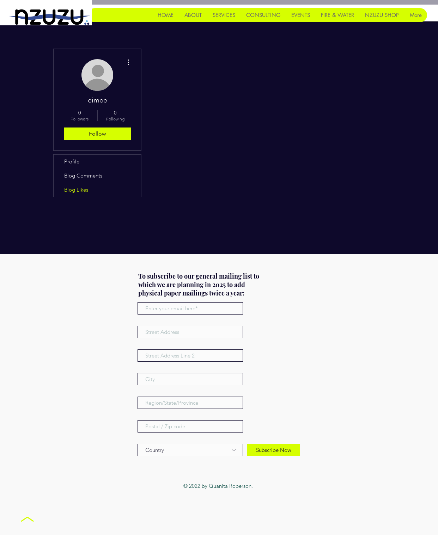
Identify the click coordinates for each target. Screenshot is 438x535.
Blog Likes (76, 189)
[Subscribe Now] (273, 450)
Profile (71, 161)
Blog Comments (83, 175)
